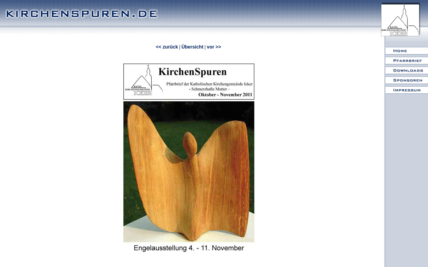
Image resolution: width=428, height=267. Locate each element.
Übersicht (192, 46)
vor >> (214, 46)
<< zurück (167, 46)
